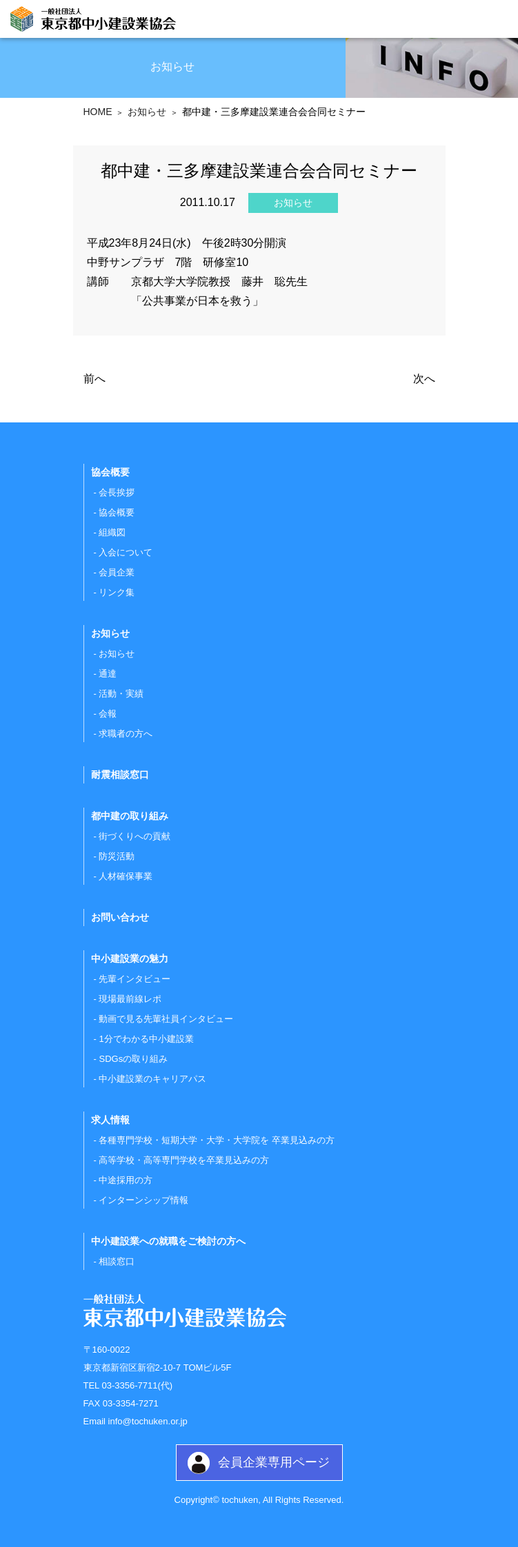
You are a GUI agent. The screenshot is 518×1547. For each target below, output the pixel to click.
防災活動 (117, 856)
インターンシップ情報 (143, 1200)
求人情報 (110, 1119)
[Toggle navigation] (495, 20)
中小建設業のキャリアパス (152, 1079)
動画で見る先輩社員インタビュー (166, 1019)
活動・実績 (121, 693)
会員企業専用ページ (274, 1462)
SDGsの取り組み (133, 1059)
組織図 (112, 532)
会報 (108, 713)
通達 (108, 673)
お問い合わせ (120, 917)
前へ (94, 379)
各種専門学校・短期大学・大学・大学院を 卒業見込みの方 (217, 1140)
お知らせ (117, 653)
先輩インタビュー (134, 979)
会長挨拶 (117, 492)
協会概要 (117, 512)
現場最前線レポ (130, 999)
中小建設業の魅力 (129, 958)
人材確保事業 (125, 876)
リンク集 (117, 592)
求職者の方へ (125, 733)
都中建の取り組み (129, 815)
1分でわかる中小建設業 (146, 1039)
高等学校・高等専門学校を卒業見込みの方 (184, 1160)
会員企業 (117, 572)
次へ (424, 379)
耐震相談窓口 (120, 774)
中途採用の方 (125, 1180)
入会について (125, 552)
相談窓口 (117, 1261)
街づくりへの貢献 (134, 836)
